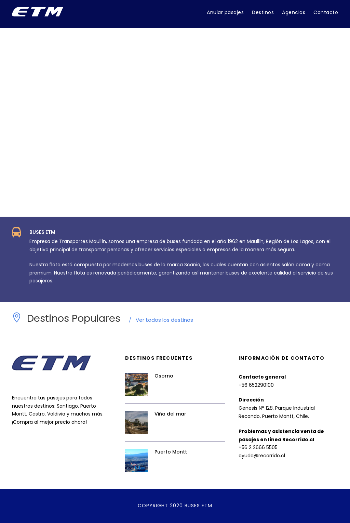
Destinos (263, 12)
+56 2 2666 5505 (258, 447)
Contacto (325, 12)
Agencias (293, 12)
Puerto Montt (170, 451)
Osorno (163, 375)
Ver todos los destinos (161, 319)
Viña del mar (170, 413)
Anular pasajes (225, 12)
